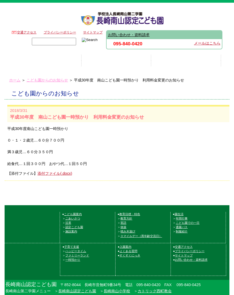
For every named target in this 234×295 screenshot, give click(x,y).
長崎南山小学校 (117, 291)
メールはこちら (207, 43)
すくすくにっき (130, 255)
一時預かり (72, 259)
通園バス (182, 227)
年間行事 (182, 218)
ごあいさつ (72, 218)
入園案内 (125, 246)
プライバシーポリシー (60, 32)
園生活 (179, 214)
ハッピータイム (75, 251)
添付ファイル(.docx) (55, 173)
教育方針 (126, 218)
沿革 (68, 222)
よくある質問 (128, 251)
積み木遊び (127, 231)
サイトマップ (93, 32)
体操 (123, 227)
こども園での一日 (187, 222)
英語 (123, 222)
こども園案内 (73, 214)
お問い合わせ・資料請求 (129, 35)
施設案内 (71, 231)
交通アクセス (26, 32)
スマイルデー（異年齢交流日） (141, 236)
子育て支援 (71, 246)
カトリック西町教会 (155, 291)
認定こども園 (74, 227)
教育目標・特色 (129, 214)
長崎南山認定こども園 (77, 291)
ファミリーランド (77, 255)
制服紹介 (182, 231)
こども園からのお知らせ (47, 80)
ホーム (15, 80)
